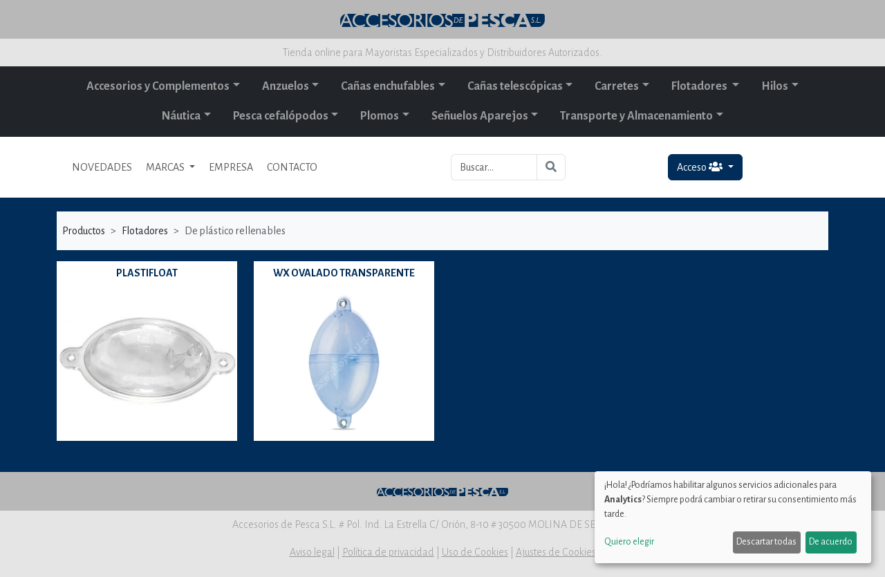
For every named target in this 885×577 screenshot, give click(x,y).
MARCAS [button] (166, 167)
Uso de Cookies (475, 552)
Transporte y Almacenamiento (636, 116)
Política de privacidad (388, 552)
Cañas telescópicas (515, 86)
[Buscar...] (494, 167)
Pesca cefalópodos (280, 116)
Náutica (181, 116)
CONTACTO (292, 167)
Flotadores (700, 86)
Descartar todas (766, 542)
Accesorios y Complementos (158, 86)
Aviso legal (312, 552)
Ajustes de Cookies (556, 552)
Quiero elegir (629, 542)
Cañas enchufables (388, 86)
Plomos (379, 116)
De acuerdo (831, 542)
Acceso (701, 167)
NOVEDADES (102, 167)
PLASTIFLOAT (147, 272)
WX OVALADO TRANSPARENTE (344, 272)
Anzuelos (285, 86)
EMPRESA (231, 167)
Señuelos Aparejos (479, 116)
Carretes (617, 86)
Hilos (774, 86)
